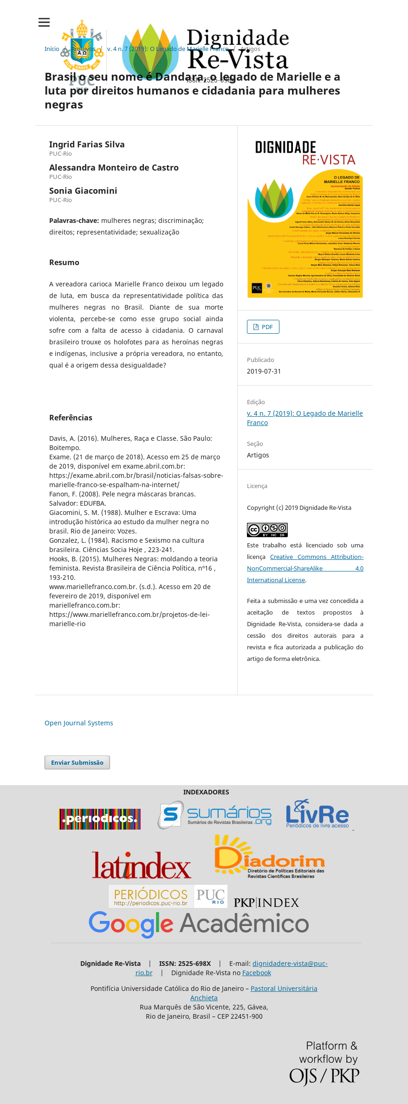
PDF (266, 327)
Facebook (256, 972)
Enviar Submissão (77, 762)
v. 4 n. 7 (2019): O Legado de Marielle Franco (168, 48)
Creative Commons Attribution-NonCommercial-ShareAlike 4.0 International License (305, 568)
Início (52, 48)
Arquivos (83, 48)
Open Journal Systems (79, 722)
